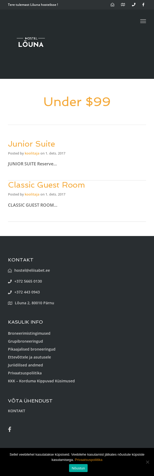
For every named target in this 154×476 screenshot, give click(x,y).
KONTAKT (16, 410)
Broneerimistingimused (29, 333)
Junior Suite (31, 143)
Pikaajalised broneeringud (31, 349)
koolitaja (32, 153)
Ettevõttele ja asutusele (29, 357)
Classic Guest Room (46, 184)
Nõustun (78, 468)
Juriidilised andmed (25, 365)
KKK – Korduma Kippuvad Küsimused (41, 380)
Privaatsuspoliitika (25, 372)
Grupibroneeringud (25, 341)
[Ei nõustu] (147, 462)
